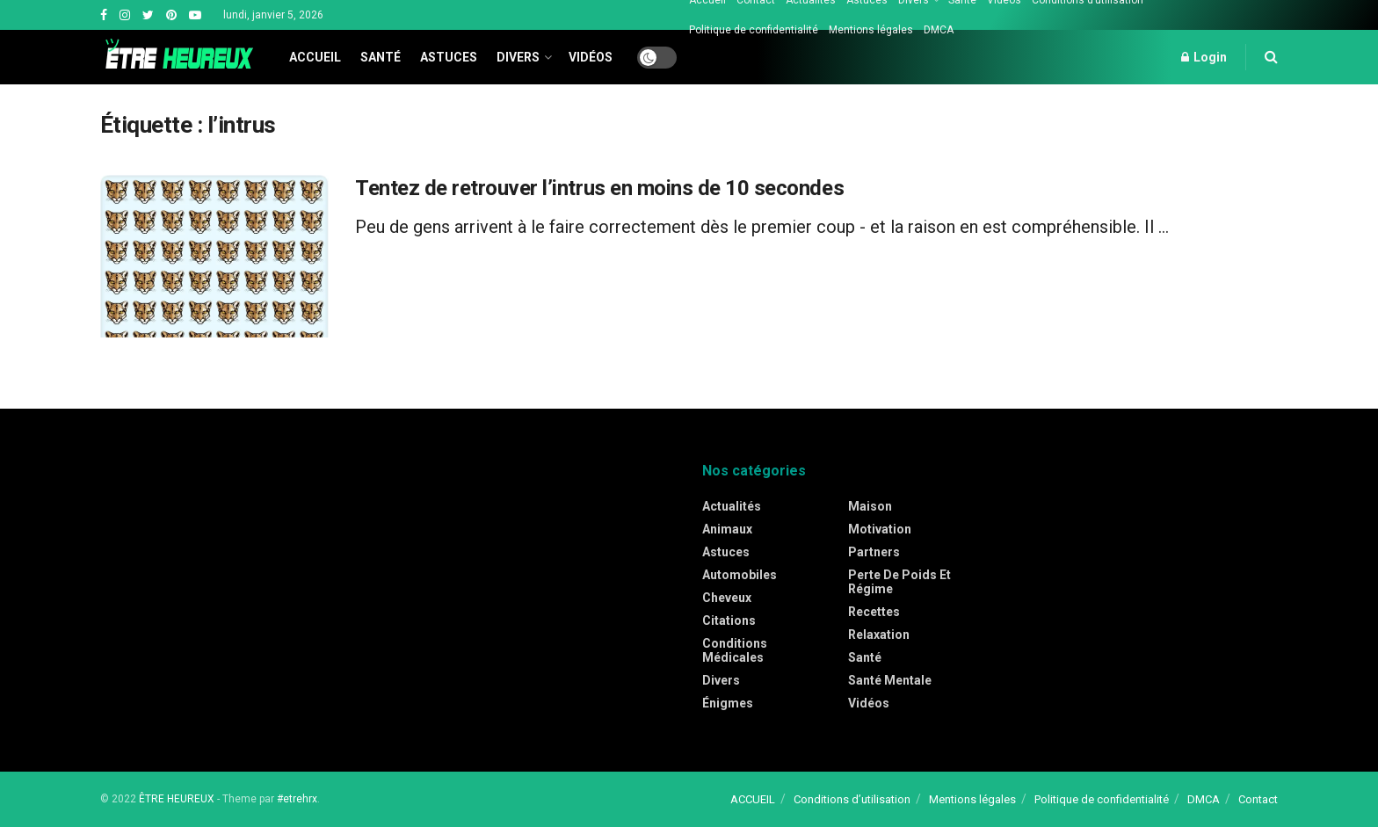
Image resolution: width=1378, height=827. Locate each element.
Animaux (727, 529)
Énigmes (727, 703)
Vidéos (591, 57)
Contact (1258, 799)
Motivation (879, 529)
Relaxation (879, 635)
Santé (380, 57)
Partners (874, 552)
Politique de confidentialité (753, 30)
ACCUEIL (752, 799)
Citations (729, 620)
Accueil (315, 57)
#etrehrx (297, 799)
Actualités (731, 506)
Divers (518, 57)
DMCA (939, 30)
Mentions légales (871, 30)
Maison (870, 506)
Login (1204, 57)
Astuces (448, 57)
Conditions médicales (734, 650)
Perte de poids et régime (899, 582)
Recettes (874, 612)
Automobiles (739, 575)
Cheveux (726, 598)
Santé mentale (890, 680)
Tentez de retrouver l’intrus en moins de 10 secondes (599, 188)
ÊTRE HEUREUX (176, 799)
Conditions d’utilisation (852, 799)
